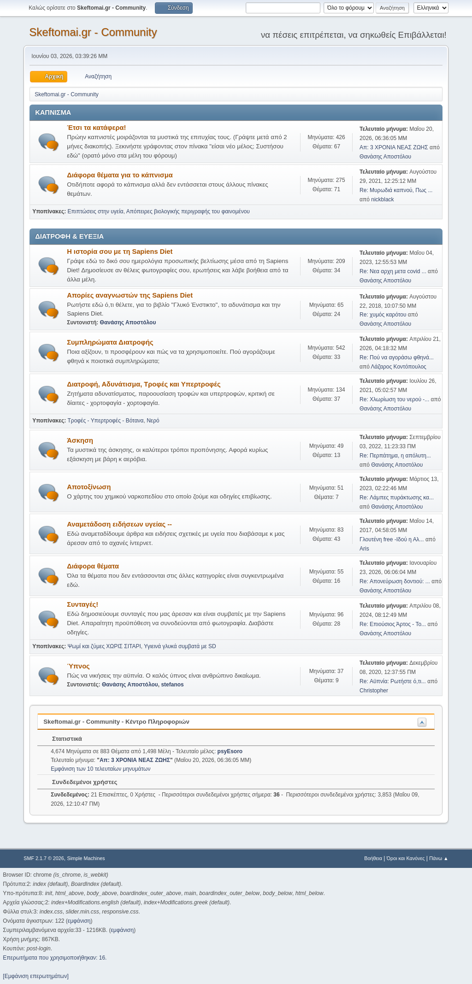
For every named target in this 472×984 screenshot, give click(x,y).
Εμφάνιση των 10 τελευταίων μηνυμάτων (100, 769)
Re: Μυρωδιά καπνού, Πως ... (396, 190)
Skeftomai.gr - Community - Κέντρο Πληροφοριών (116, 721)
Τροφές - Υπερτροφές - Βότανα (106, 420)
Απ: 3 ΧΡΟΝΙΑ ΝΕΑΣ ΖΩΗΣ (394, 147)
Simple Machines (86, 858)
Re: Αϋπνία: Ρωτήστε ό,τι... (393, 681)
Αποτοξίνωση (89, 487)
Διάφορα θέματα (93, 566)
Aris (364, 548)
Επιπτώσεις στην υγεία (96, 211)
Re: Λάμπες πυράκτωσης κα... (397, 497)
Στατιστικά (62, 738)
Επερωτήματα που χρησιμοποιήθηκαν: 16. (54, 958)
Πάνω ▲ (438, 858)
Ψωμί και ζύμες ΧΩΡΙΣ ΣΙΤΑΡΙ (104, 646)
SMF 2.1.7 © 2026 (44, 858)
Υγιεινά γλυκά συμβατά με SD (180, 646)
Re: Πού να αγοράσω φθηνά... (397, 357)
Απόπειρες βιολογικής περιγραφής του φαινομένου (188, 211)
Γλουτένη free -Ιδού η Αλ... (392, 539)
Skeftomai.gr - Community (93, 32)
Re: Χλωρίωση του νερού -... (394, 399)
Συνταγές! (82, 604)
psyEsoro (230, 751)
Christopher (374, 690)
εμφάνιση (79, 921)
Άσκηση (80, 440)
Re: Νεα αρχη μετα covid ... (393, 271)
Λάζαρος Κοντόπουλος (398, 366)
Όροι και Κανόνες (406, 858)
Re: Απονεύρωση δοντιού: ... (395, 581)
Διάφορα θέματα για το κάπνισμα (120, 175)
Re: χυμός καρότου (384, 314)
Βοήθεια (373, 858)
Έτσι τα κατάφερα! (96, 127)
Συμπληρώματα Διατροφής (110, 342)
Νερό (153, 420)
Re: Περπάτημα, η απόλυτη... (395, 455)
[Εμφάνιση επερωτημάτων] (35, 976)
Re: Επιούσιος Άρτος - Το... (393, 624)
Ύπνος (78, 666)
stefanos (172, 684)
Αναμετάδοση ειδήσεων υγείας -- (119, 524)
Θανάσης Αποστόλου (385, 156)
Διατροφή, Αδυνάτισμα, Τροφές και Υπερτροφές (143, 384)
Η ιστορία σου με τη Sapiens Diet (119, 251)
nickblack (382, 199)
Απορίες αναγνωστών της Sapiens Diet (130, 295)
